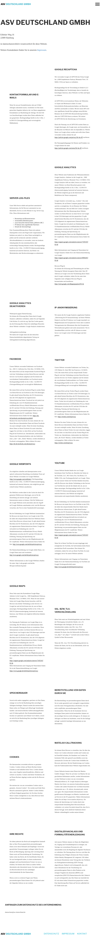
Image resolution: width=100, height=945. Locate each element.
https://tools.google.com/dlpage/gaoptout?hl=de (69, 284)
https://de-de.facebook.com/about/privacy (22, 444)
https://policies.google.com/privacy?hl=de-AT (69, 137)
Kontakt (82, 933)
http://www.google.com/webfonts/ (20, 479)
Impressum (41, 50)
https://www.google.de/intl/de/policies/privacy (69, 567)
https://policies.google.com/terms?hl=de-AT (68, 148)
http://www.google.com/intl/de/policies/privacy (27, 544)
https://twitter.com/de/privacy (67, 416)
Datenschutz (51, 933)
